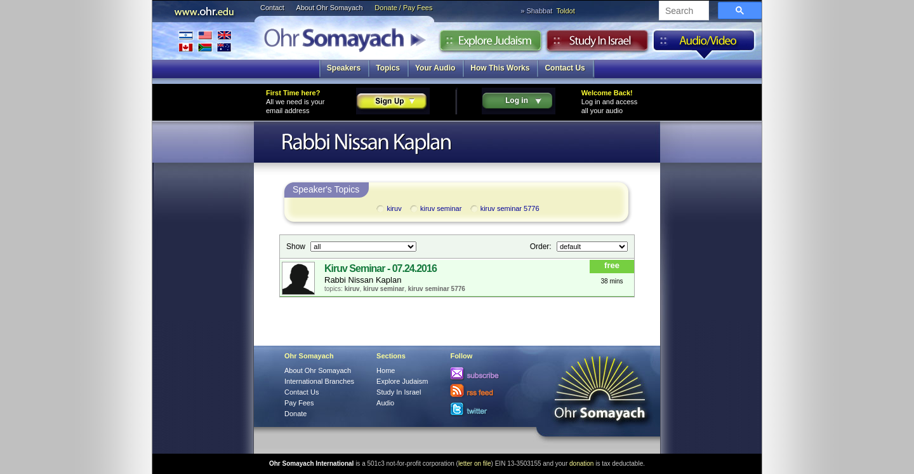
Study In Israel (398, 392)
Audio (704, 44)
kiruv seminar (434, 209)
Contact (272, 7)
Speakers (344, 68)
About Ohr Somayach (329, 7)
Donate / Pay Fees (403, 7)
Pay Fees (299, 403)
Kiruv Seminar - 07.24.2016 (380, 268)
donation (581, 463)
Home (385, 370)
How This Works (499, 68)
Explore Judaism (490, 44)
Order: (541, 246)
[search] (682, 11)
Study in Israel (597, 44)
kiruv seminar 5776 (504, 209)
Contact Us (565, 68)
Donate (295, 413)
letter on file (474, 463)
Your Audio (435, 68)
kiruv (387, 209)
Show (296, 246)
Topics (388, 68)
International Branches (205, 41)
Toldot (565, 11)
